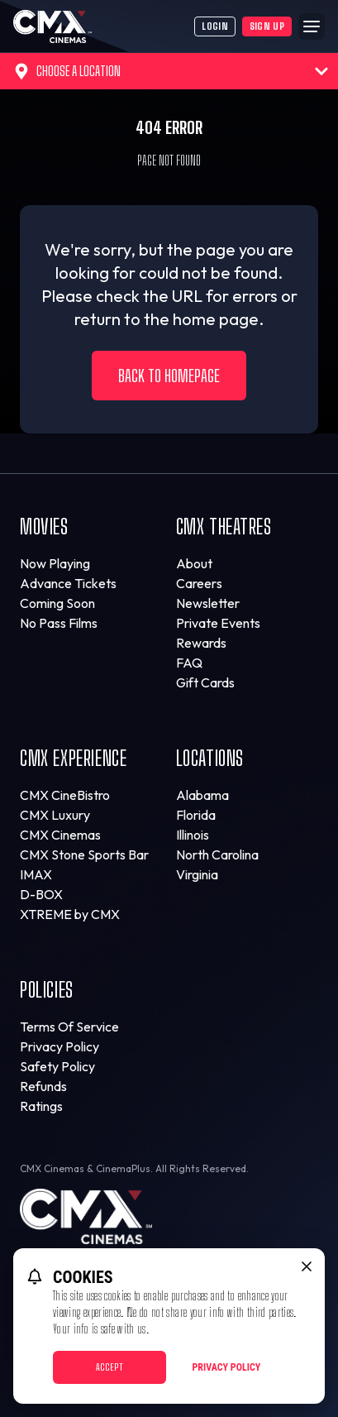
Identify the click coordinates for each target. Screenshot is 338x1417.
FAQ (189, 662)
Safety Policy (57, 1066)
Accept (109, 1367)
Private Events (218, 623)
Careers (199, 583)
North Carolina (217, 854)
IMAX (36, 874)
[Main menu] (311, 26)
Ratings (41, 1106)
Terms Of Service (69, 1026)
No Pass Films (59, 623)
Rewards (201, 642)
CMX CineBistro (65, 795)
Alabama (202, 795)
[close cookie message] (306, 1266)
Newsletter (208, 603)
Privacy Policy (59, 1046)
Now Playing (55, 563)
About (194, 563)
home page (216, 319)
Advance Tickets (68, 583)
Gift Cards (205, 682)
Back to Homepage (169, 375)
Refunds (43, 1086)
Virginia (197, 874)
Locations (210, 758)
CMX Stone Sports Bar (84, 854)
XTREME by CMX (70, 914)
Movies (44, 527)
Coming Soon (57, 603)
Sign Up (267, 26)
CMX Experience (73, 758)
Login (215, 26)
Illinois (192, 834)
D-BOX (41, 894)
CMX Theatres (224, 527)
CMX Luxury (55, 815)
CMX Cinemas (60, 834)
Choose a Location (170, 71)
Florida (196, 815)
